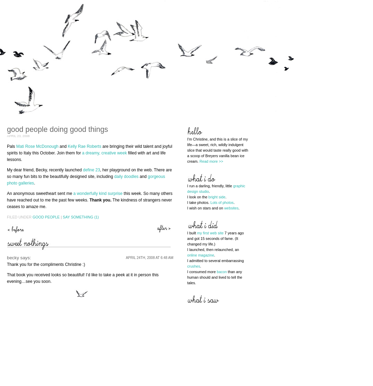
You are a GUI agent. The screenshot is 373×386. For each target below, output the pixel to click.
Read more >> (211, 161)
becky (13, 257)
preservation (15, 228)
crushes (193, 266)
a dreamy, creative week (104, 153)
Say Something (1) (81, 217)
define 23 (91, 170)
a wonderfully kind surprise (97, 193)
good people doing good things (57, 129)
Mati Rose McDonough (37, 146)
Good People (46, 217)
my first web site (210, 233)
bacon (222, 272)
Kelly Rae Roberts (84, 146)
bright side (216, 197)
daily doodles (126, 176)
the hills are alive (164, 228)
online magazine (200, 255)
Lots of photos (222, 202)
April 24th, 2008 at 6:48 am (149, 258)
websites (231, 208)
